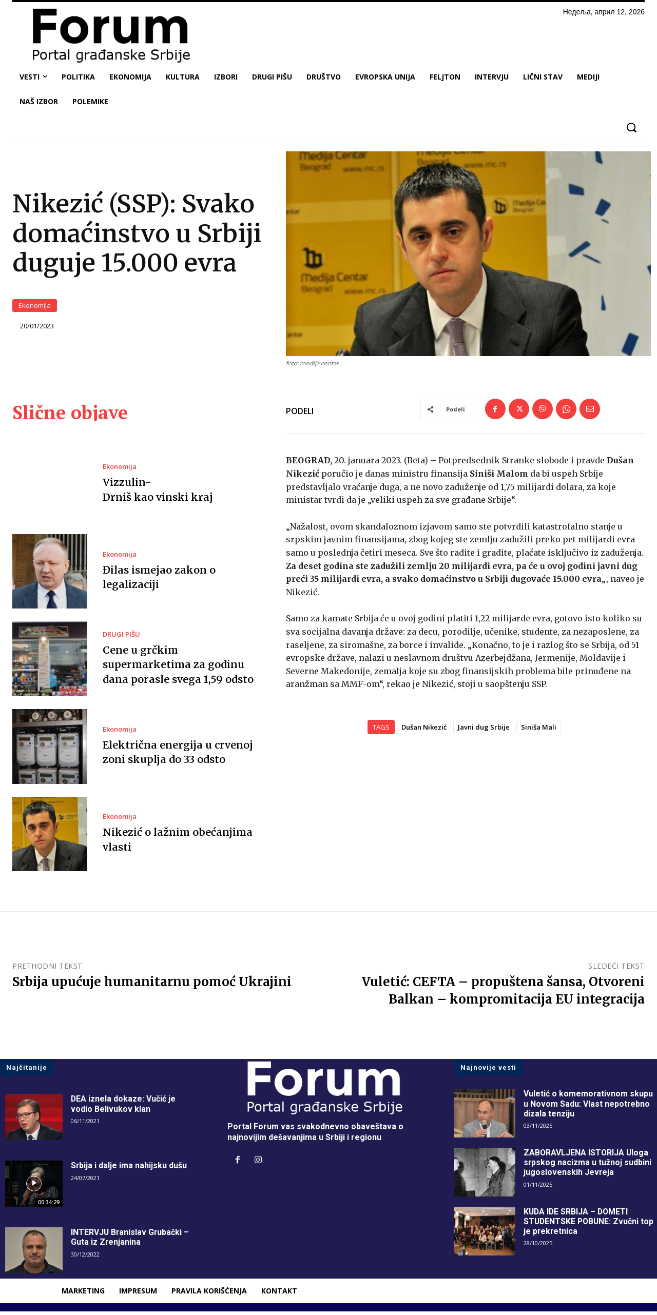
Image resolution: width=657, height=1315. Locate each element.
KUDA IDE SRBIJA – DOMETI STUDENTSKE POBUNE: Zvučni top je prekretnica (590, 1225)
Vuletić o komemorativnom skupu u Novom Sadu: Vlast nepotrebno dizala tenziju (588, 1107)
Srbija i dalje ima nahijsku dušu (129, 1169)
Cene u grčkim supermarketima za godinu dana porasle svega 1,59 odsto (178, 668)
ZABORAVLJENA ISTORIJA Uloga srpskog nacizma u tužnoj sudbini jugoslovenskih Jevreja (588, 1166)
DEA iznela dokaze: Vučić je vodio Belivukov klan (123, 1107)
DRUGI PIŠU (121, 638)
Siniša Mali (538, 730)
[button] (631, 127)
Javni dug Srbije (484, 730)
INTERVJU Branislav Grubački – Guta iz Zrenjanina (130, 1240)
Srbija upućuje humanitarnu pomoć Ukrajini (152, 985)
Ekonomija (34, 307)
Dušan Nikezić (424, 730)
